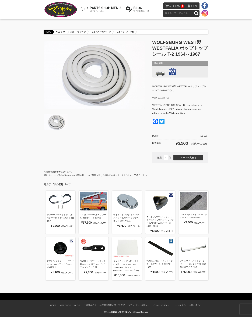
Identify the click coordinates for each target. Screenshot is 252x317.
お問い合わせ (195, 305)
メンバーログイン (161, 305)
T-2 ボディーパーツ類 (124, 32)
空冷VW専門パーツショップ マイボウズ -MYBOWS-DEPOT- (61, 9)
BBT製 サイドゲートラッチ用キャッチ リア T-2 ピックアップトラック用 (93, 264)
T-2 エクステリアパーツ (100, 32)
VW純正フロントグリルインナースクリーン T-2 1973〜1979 (159, 264)
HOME (48, 32)
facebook (204, 5)
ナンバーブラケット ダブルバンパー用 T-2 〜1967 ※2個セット (60, 217)
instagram (204, 13)
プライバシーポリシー (138, 305)
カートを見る (176, 6)
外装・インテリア (78, 32)
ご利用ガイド (89, 305)
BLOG (138, 9)
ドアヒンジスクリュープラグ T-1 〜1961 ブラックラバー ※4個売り (60, 264)
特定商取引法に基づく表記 (112, 305)
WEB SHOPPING (101, 9)
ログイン (194, 6)
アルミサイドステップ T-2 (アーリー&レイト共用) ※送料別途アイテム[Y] (193, 264)
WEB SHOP (61, 32)
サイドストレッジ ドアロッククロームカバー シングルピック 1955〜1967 (126, 217)
